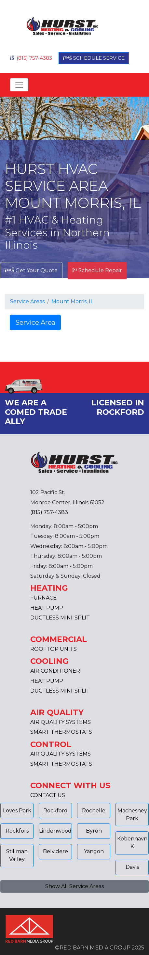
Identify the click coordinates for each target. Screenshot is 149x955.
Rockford (55, 810)
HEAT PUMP (46, 608)
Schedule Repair (97, 270)
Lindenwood (55, 831)
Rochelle (93, 810)
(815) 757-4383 (31, 58)
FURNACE (43, 598)
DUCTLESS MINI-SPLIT (60, 618)
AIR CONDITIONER (55, 671)
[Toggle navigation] (19, 84)
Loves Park (17, 810)
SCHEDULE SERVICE (94, 58)
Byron (94, 831)
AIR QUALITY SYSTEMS (60, 722)
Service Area (35, 322)
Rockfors (17, 831)
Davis (132, 867)
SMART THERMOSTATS (61, 732)
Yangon (94, 851)
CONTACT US (47, 795)
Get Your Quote (31, 270)
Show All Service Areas (74, 886)
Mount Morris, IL (72, 301)
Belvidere (55, 851)
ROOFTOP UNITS (53, 649)
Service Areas (27, 301)
